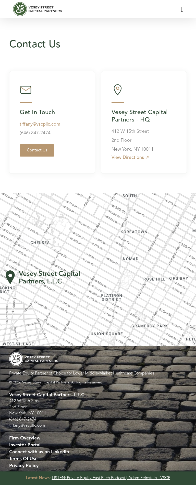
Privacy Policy (24, 466)
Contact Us (37, 150)
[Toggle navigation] (182, 9)
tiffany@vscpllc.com (40, 124)
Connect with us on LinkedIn (39, 452)
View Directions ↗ (130, 157)
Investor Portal (25, 445)
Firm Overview (24, 438)
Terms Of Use (23, 459)
